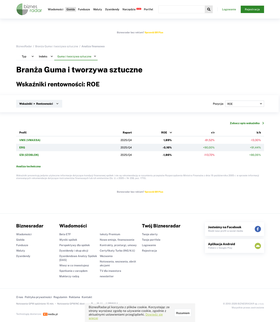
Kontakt (87, 297)
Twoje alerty (150, 234)
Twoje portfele (151, 239)
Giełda (70, 9)
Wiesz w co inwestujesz (74, 265)
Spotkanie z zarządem (73, 270)
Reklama (74, 297)
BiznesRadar (24, 46)
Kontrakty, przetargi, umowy (118, 245)
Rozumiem (183, 313)
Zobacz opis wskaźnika (247, 123)
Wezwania (106, 256)
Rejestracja (252, 9)
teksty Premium (110, 234)
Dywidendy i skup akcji (73, 250)
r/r (213, 132)
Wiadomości (55, 9)
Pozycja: (238, 104)
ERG (22, 147)
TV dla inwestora (110, 270)
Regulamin (60, 297)
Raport (127, 132)
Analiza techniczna (28, 166)
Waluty (97, 9)
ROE (164, 132)
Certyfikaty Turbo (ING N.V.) (117, 250)
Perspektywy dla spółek (74, 245)
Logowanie (229, 9)
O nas (19, 297)
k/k (259, 132)
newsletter (107, 276)
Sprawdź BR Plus (154, 32)
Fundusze (84, 9)
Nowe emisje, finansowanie (117, 239)
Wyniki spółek (68, 239)
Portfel (148, 9)
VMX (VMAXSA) (29, 140)
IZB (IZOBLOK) (29, 154)
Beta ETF (65, 234)
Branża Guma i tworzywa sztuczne (56, 46)
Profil (23, 132)
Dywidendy (112, 9)
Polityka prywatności (38, 297)
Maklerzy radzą (69, 276)
